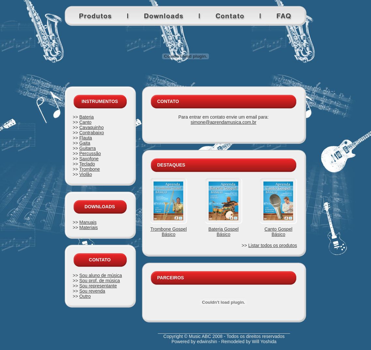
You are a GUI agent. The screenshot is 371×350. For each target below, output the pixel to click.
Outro (85, 296)
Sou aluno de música (100, 275)
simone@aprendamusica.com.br (224, 122)
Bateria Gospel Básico (223, 231)
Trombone (89, 169)
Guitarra (87, 148)
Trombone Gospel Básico (168, 231)
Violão (85, 174)
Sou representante (98, 285)
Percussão (90, 153)
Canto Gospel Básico (278, 231)
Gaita (84, 143)
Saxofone (88, 158)
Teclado (87, 164)
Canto (85, 122)
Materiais (88, 227)
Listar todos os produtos (272, 245)
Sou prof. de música (99, 280)
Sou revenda (92, 291)
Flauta (85, 137)
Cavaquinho (91, 127)
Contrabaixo (91, 132)
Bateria (86, 117)
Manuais (87, 222)
